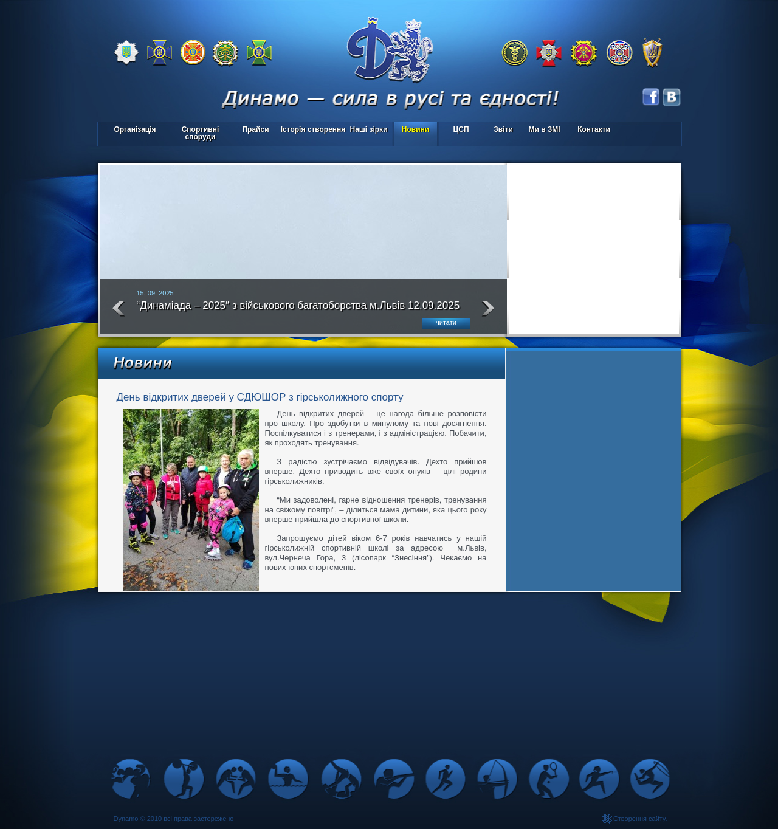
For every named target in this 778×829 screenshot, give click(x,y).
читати (446, 322)
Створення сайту (639, 818)
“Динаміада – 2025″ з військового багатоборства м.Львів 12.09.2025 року (298, 311)
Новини (415, 129)
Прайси (255, 129)
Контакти (593, 129)
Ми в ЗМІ (544, 129)
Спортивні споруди (200, 133)
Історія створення (313, 129)
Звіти (503, 129)
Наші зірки (367, 130)
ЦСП (458, 130)
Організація (135, 129)
